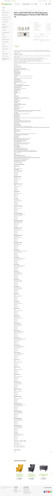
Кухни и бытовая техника (6, 17)
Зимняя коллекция (5, 53)
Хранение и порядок (5, 12)
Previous (49, 460)
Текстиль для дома (5, 41)
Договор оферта (26, 488)
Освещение (4, 24)
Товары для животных (5, 32)
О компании (16, 488)
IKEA (4, 7)
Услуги (3, 51)
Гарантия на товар (26, 490)
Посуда (3, 44)
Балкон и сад (4, 37)
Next (51, 460)
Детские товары (5, 46)
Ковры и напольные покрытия (5, 27)
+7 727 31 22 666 (47, 487)
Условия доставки (26, 489)
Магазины (15, 489)
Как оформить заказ (26, 493)
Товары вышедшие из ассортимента (5, 59)
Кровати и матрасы (5, 19)
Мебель (3, 10)
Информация (26, 487)
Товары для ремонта (5, 39)
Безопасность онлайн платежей (17, 491)
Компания (16, 487)
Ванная (3, 34)
